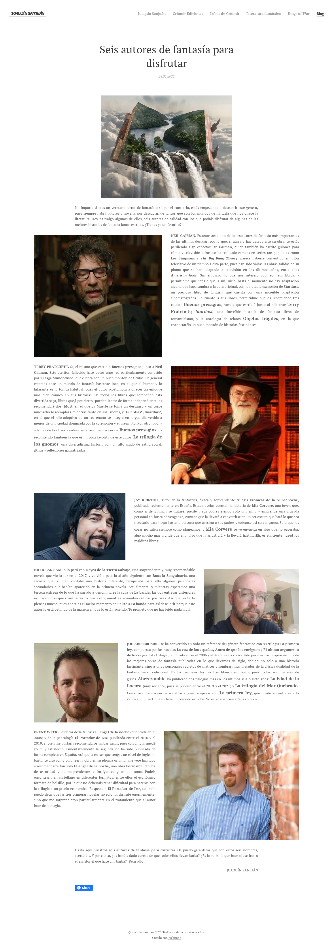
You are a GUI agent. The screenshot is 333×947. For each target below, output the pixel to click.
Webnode (174, 938)
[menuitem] (139, 13)
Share (84, 888)
